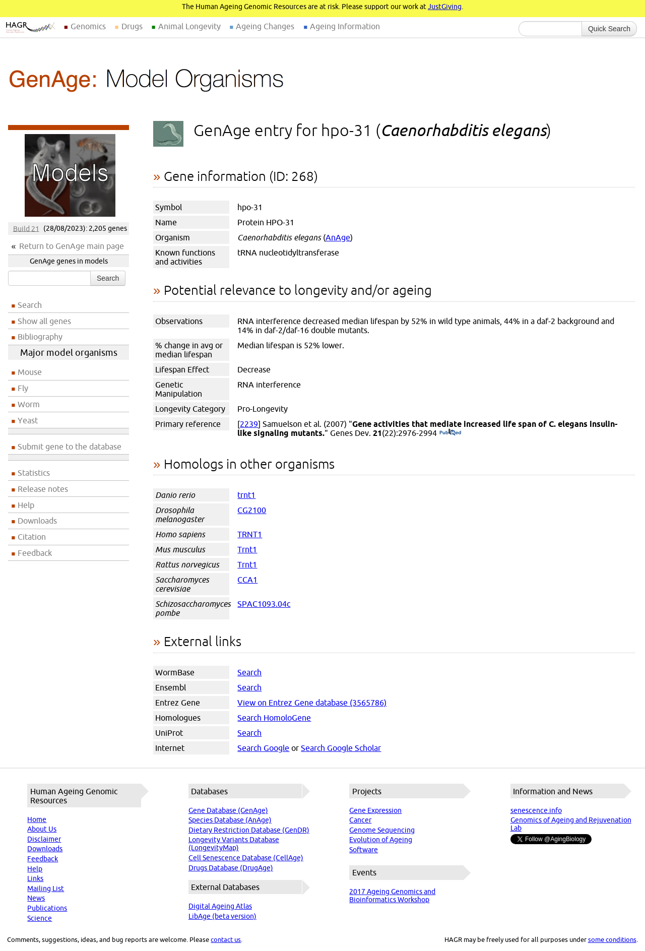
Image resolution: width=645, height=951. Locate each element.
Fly (23, 388)
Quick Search (609, 29)
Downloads (37, 520)
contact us (226, 939)
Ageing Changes (265, 26)
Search (108, 278)
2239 (249, 423)
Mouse (30, 371)
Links (35, 878)
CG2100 (251, 510)
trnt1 (246, 494)
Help (26, 505)
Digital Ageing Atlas (220, 906)
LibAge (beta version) (222, 916)
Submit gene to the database (69, 446)
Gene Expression (375, 810)
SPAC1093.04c (263, 603)
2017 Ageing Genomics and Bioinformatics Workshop (392, 895)
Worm (29, 404)
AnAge (338, 237)
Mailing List (45, 888)
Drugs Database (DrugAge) (230, 868)
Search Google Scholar (341, 747)
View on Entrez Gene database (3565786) (311, 702)
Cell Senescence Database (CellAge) (245, 858)
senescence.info (536, 810)
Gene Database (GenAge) (228, 810)
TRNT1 (249, 534)
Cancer (360, 820)
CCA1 (247, 579)
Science (39, 918)
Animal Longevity (189, 26)
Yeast (28, 420)
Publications (47, 908)
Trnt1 (247, 549)
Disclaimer (44, 839)
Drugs (132, 26)
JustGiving (445, 7)
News (36, 898)
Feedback (35, 552)
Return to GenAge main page (71, 245)
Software (363, 850)
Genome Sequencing (382, 830)
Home (36, 819)
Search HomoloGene (274, 717)
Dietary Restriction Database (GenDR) (248, 830)
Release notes (43, 488)
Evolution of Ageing (380, 840)
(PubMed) (450, 432)
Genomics (88, 26)
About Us (41, 829)
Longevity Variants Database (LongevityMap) (233, 844)
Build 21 (26, 228)
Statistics (34, 472)
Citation (32, 536)
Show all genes (44, 321)
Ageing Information (345, 26)
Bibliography (40, 336)
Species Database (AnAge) (230, 820)
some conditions (612, 939)
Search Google (263, 747)
